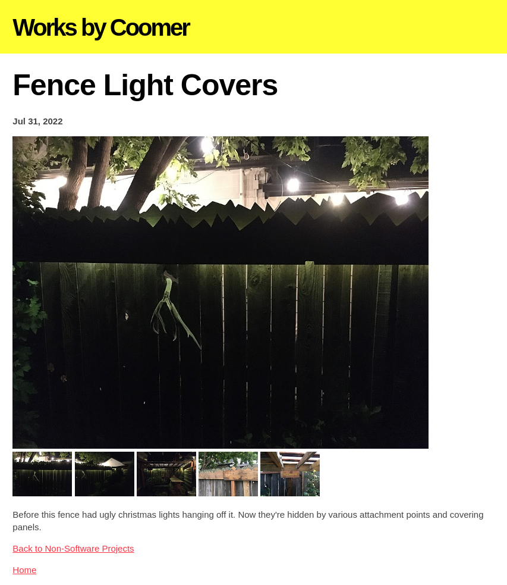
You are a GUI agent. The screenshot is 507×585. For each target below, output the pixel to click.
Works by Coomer (100, 27)
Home (24, 570)
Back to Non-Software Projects (73, 548)
